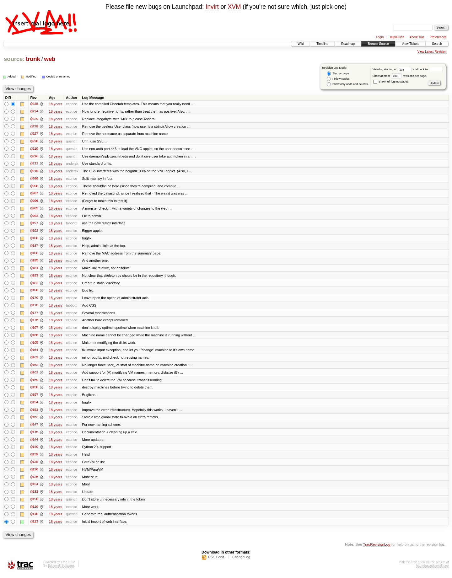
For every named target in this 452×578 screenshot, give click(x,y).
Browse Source (378, 43)
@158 (34, 390)
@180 (34, 292)
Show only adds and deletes (347, 84)
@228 (34, 126)
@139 (34, 457)
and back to (428, 69)
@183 (34, 277)
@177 (34, 314)
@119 (34, 510)
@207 (34, 194)
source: (14, 59)
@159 (34, 382)
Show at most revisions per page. (400, 76)
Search (437, 43)
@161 (34, 374)
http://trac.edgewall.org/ (432, 569)
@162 (34, 367)
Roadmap (348, 43)
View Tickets (410, 43)
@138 (34, 465)
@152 (34, 420)
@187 (34, 246)
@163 (34, 359)
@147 (34, 427)
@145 (34, 435)
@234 (34, 111)
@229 (34, 118)
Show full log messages (390, 81)
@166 (34, 337)
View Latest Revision (432, 51)
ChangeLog (241, 561)
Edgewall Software (61, 569)
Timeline (322, 43)
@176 (34, 322)
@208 (34, 186)
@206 (34, 201)
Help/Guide (396, 37)
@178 (34, 307)
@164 (34, 352)
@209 (34, 179)
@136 (34, 472)
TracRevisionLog (376, 548)
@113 (34, 525)
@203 (34, 216)
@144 (34, 442)
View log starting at (393, 69)
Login (380, 37)
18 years (55, 104)
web (49, 59)
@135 (34, 480)
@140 (34, 450)
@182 (34, 284)
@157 (34, 397)
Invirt (212, 6)
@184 (34, 269)
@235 (34, 103)
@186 (34, 254)
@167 (34, 329)
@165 (34, 344)
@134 (34, 487)
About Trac (416, 37)
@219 (34, 149)
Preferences (438, 37)
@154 (34, 405)
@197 (34, 224)
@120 (34, 503)
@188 (34, 239)
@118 (34, 518)
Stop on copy (338, 74)
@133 (34, 495)
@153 (34, 412)
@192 (34, 231)
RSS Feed (216, 561)
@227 (34, 133)
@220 (34, 141)
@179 (34, 299)
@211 (34, 164)
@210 (34, 171)
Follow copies (338, 79)
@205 (34, 209)
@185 (34, 262)
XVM (234, 6)
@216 (34, 156)
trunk (33, 59)
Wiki (301, 43)
